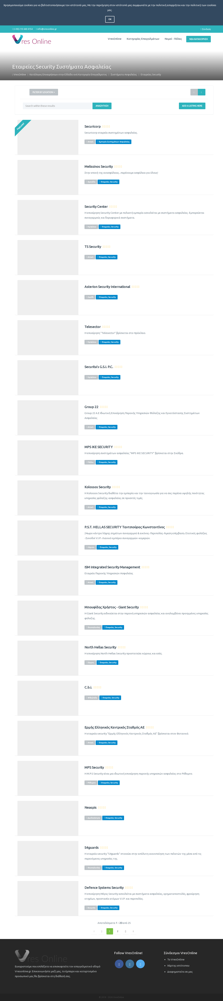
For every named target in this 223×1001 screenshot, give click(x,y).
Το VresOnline (175, 959)
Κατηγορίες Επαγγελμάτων (143, 38)
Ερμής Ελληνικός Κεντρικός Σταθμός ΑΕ (114, 727)
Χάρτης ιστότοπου (178, 965)
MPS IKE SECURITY (98, 447)
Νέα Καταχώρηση (198, 39)
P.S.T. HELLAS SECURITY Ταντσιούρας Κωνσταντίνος (124, 527)
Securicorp (92, 126)
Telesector (92, 327)
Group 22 (91, 407)
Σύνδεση (206, 29)
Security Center (96, 206)
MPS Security (94, 767)
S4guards (91, 847)
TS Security (92, 247)
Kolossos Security (97, 487)
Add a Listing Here (192, 106)
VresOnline (114, 38)
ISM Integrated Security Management (112, 567)
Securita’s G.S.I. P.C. (98, 367)
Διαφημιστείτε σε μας (180, 971)
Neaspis (90, 807)
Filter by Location (44, 92)
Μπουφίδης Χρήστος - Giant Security (111, 607)
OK (109, 19)
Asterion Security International (107, 287)
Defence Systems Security (104, 888)
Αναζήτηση (102, 106)
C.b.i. (88, 687)
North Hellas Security (100, 647)
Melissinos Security (98, 166)
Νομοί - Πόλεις (173, 38)
